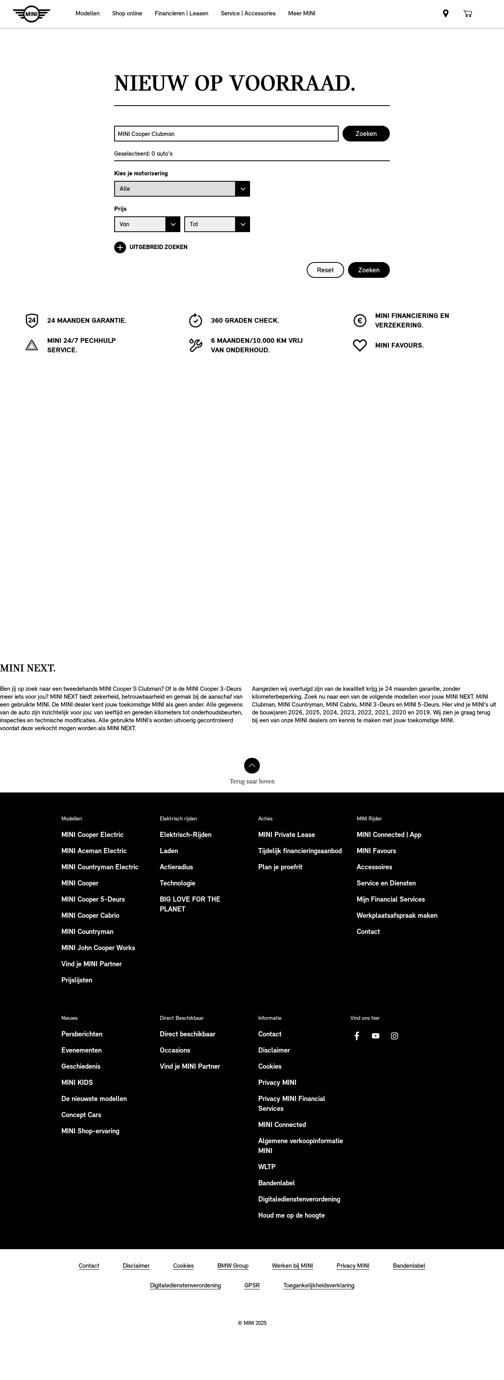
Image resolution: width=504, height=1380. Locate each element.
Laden (169, 851)
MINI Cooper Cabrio (90, 916)
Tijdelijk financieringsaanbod (300, 851)
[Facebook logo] (356, 1036)
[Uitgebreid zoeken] (252, 247)
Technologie (177, 883)
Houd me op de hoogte (291, 1216)
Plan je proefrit (280, 867)
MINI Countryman (87, 932)
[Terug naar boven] (252, 766)
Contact (368, 932)
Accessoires (374, 867)
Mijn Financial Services (391, 900)
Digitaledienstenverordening (299, 1199)
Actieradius (176, 867)
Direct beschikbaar (187, 1034)
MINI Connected (282, 1125)
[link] (446, 14)
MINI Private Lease (286, 835)
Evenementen (81, 1051)
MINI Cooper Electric (92, 835)
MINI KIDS (77, 1083)
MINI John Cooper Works (98, 948)
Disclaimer (274, 1051)
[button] (87, 14)
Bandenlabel (276, 1183)
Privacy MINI (277, 1083)
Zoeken (369, 270)
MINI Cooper (79, 883)
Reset (325, 270)
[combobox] (226, 133)
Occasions (175, 1051)
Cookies (270, 1067)
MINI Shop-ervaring (90, 1131)
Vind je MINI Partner (91, 964)
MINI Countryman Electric (100, 867)
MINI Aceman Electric (94, 851)
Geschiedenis (80, 1067)
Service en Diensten (386, 883)
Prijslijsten (76, 980)
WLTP (267, 1167)
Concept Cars (81, 1115)
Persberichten (81, 1034)
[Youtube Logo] (375, 1036)
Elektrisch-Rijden (185, 835)
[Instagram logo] (394, 1036)
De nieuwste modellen (94, 1099)
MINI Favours (376, 851)
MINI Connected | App (389, 835)
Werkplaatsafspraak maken (397, 916)
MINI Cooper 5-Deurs (93, 900)
